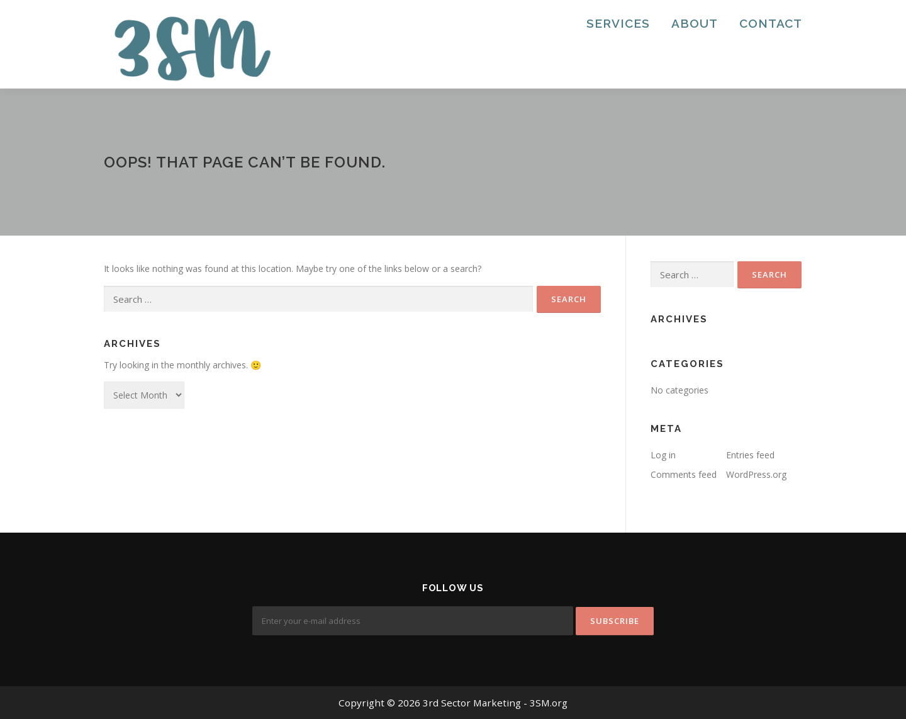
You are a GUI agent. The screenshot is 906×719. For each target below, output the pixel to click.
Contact (770, 23)
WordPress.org (756, 474)
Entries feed (750, 455)
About (694, 23)
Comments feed (684, 474)
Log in (663, 455)
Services (618, 23)
